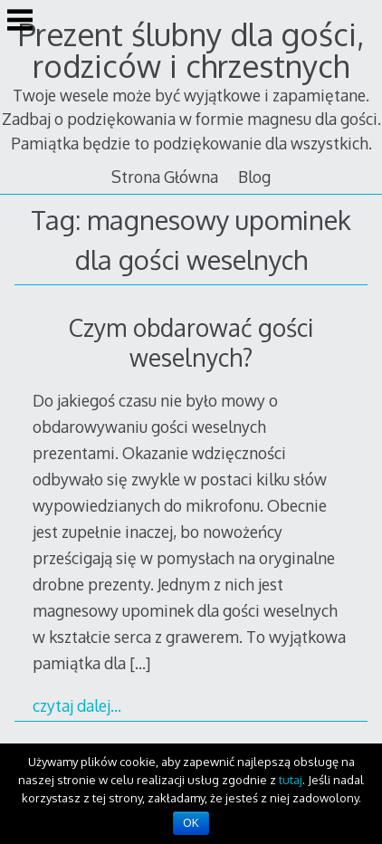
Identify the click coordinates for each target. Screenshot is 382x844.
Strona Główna (164, 177)
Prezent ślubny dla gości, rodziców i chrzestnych (191, 49)
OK (190, 823)
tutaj (290, 779)
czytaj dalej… (77, 705)
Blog (254, 177)
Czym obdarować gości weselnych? (191, 342)
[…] (139, 663)
